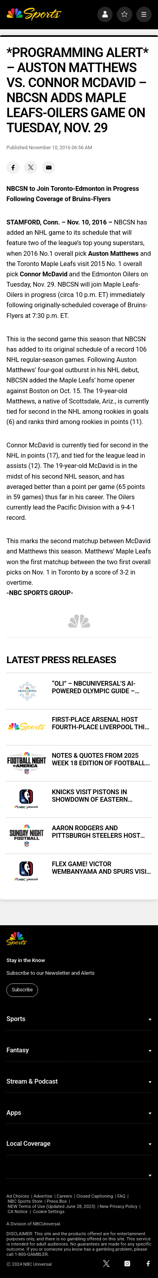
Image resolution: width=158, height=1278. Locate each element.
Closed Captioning (94, 1196)
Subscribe (22, 990)
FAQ (121, 1196)
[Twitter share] (30, 167)
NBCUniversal (46, 1224)
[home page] (33, 14)
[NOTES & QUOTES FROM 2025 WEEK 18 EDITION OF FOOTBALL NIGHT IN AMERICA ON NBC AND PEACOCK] (26, 763)
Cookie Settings (49, 1211)
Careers (64, 1196)
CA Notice (18, 1211)
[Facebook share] (12, 167)
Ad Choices (17, 1196)
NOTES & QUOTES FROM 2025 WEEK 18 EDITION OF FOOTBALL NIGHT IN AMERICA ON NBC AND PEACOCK (99, 759)
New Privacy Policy (119, 1206)
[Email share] (48, 167)
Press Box (57, 1201)
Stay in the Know (25, 960)
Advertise (43, 1196)
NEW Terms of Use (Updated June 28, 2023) (51, 1206)
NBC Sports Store (25, 1201)
